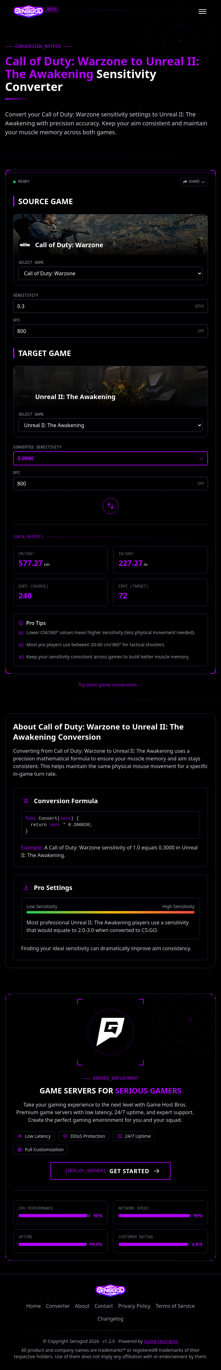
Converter (58, 1305)
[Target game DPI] (110, 483)
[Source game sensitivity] (110, 306)
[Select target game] (110, 425)
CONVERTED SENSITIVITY (37, 447)
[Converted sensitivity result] (110, 458)
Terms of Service (175, 1305)
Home (33, 1305)
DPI (16, 320)
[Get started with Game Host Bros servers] (110, 1171)
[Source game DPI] (110, 331)
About (82, 1305)
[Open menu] (202, 11)
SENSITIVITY (25, 295)
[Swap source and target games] (110, 506)
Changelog (110, 1318)
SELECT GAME (31, 263)
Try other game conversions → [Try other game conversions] (111, 685)
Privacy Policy (134, 1305)
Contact (104, 1305)
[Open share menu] (194, 182)
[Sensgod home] (28, 11)
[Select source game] (110, 273)
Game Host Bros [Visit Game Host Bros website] (161, 1341)
